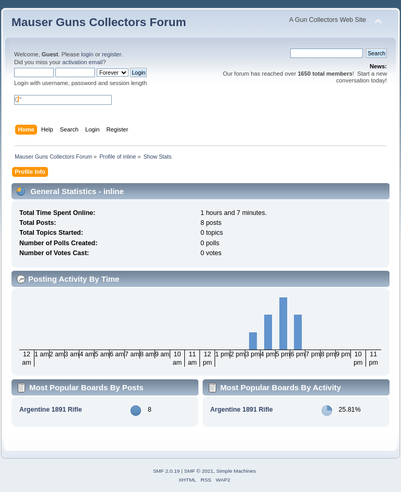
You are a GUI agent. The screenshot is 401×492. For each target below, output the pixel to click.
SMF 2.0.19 (166, 471)
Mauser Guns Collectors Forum (98, 22)
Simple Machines (236, 471)
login (87, 54)
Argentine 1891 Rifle (50, 409)
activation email (82, 62)
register (111, 54)
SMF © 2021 (199, 471)
